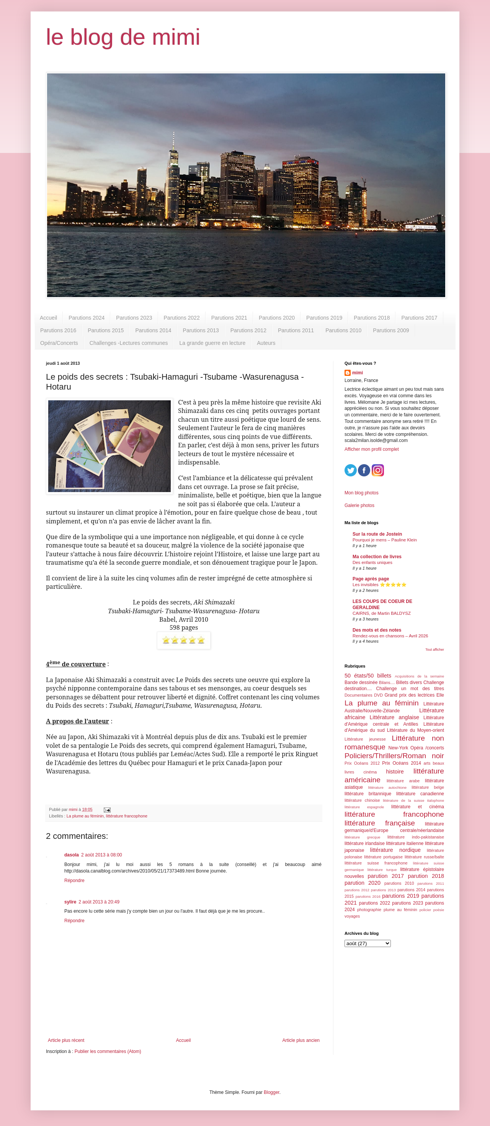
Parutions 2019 (324, 318)
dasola (71, 855)
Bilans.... (387, 682)
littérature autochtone (387, 787)
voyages (352, 916)
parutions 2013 (383, 890)
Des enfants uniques (372, 562)
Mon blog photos (362, 493)
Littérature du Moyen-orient (415, 730)
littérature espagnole (364, 807)
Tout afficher (434, 650)
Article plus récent (66, 1040)
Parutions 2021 (229, 318)
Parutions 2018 (372, 318)
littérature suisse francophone (376, 863)
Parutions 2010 (343, 330)
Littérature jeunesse (365, 739)
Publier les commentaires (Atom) (108, 1051)
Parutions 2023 (134, 318)
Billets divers (409, 682)
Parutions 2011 (296, 330)
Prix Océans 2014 (401, 763)
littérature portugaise (383, 857)
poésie (438, 910)
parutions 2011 (431, 883)
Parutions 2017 (419, 318)
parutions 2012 (357, 890)
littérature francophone (126, 816)
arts (426, 763)
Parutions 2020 (277, 318)
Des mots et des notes (377, 630)
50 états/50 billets (368, 676)
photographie (369, 909)
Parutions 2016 (58, 330)
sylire (70, 902)
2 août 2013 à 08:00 (101, 855)
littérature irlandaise (365, 843)
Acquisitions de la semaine (419, 676)
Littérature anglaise (394, 717)
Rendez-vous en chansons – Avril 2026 (390, 636)
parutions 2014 (411, 889)
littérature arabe (403, 780)
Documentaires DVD (364, 695)
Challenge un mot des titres (410, 688)
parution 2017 (386, 876)
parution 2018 (426, 876)
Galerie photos (359, 505)
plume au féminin (400, 909)
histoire (394, 772)
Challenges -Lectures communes (129, 343)
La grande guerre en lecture (212, 343)
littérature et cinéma (417, 806)
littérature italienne (404, 843)
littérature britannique (368, 793)
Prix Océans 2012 (362, 763)
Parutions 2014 (153, 330)
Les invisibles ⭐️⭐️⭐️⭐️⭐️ (380, 584)
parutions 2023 (407, 903)
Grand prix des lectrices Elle (414, 695)
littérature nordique (395, 850)
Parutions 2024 (87, 318)
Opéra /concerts (427, 748)
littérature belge (428, 787)
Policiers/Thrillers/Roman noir (394, 756)
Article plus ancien (301, 1040)
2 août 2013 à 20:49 (98, 902)
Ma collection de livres (377, 556)
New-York (398, 748)
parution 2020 (363, 883)
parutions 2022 (374, 903)
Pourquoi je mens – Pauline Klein (385, 540)
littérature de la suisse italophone (413, 800)
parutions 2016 (368, 896)
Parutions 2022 (182, 318)
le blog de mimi (123, 37)
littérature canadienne (420, 793)
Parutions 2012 (248, 330)
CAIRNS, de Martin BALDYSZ (382, 613)
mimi (357, 372)
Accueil (48, 318)
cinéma (370, 772)
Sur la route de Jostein (377, 534)
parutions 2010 (399, 883)
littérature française (380, 823)
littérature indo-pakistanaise (415, 837)
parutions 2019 (400, 896)
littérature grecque (362, 837)
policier (425, 910)
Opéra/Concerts (59, 343)
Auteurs (266, 343)
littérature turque (382, 870)
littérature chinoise (362, 800)
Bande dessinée (361, 682)
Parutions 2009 (391, 330)
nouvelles (354, 876)
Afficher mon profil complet (372, 449)
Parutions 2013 (201, 330)
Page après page (371, 579)
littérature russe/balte (424, 857)
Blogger (271, 1092)
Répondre (74, 880)
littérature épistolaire (422, 869)
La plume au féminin (85, 816)
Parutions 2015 (106, 330)
